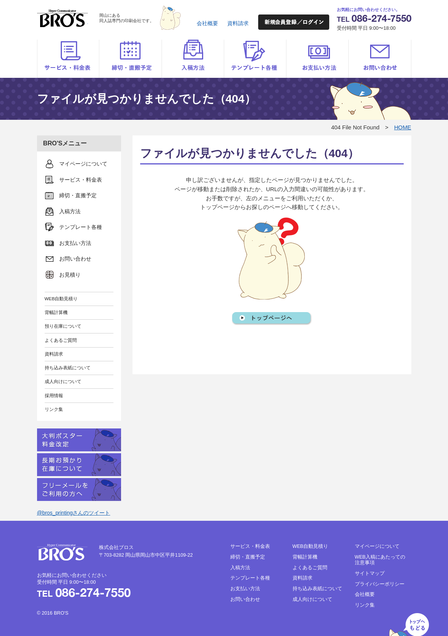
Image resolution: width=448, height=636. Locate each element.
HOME (402, 127)
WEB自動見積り (61, 298)
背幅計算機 (56, 312)
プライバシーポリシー (379, 584)
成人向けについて (63, 381)
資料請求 (238, 23)
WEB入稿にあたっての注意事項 (380, 559)
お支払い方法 (317, 59)
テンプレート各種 (255, 59)
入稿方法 (193, 59)
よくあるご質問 (61, 340)
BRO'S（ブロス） (62, 18)
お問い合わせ (379, 59)
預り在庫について (63, 326)
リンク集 (54, 409)
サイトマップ (370, 573)
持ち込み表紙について (68, 367)
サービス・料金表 (68, 59)
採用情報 (54, 395)
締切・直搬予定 (130, 59)
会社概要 (207, 23)
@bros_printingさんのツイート (73, 513)
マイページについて (377, 546)
